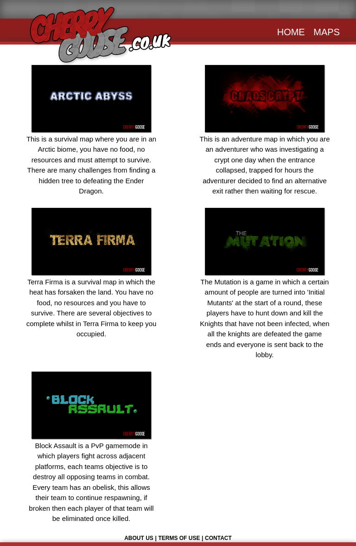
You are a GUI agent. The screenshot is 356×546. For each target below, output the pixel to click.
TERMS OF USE (179, 538)
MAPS (326, 32)
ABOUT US (138, 538)
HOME (291, 32)
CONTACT (218, 538)
